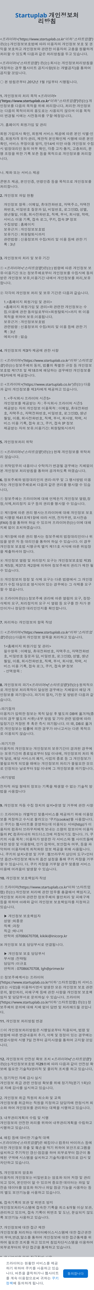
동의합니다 (75, 1273)
